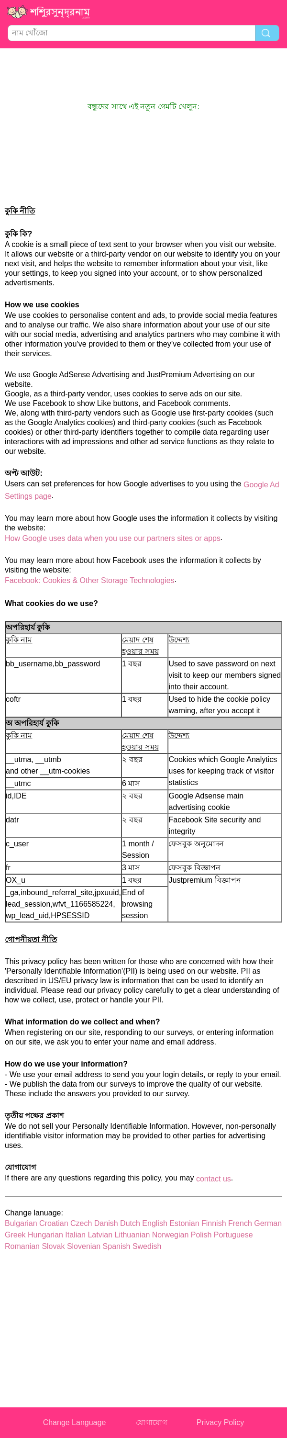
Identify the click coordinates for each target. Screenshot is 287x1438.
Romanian (22, 1246)
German (268, 1223)
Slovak (53, 1246)
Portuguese (233, 1235)
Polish (201, 1235)
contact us (213, 1179)
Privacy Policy (220, 1422)
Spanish (117, 1246)
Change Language (74, 1422)
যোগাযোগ (151, 1422)
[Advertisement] (143, 74)
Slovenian (83, 1246)
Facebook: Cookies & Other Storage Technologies (90, 580)
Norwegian (170, 1235)
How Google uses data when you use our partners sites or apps (113, 538)
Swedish (146, 1246)
